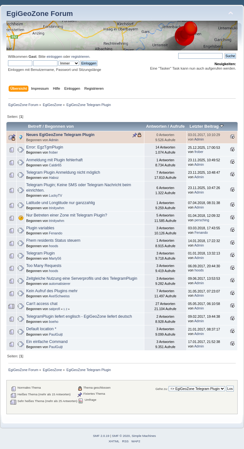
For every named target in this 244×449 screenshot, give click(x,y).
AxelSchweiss (59, 296)
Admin (53, 140)
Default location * (41, 329)
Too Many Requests (43, 265)
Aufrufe (177, 126)
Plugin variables (40, 228)
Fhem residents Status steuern (53, 240)
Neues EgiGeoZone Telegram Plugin (60, 135)
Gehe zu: (162, 389)
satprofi (54, 309)
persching (201, 220)
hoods (53, 246)
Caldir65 (55, 165)
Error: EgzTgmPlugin (44, 147)
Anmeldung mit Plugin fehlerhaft (54, 160)
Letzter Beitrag (206, 126)
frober (53, 152)
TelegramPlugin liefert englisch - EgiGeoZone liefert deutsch (79, 316)
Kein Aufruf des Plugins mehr (52, 291)
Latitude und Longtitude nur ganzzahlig (60, 203)
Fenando (55, 233)
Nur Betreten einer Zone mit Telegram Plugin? (66, 215)
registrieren (80, 56)
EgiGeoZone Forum (39, 14)
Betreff (35, 126)
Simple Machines (144, 436)
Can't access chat (41, 303)
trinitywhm (56, 208)
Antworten (156, 126)
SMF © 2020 (121, 436)
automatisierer (59, 283)
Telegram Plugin (40, 253)
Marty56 (55, 258)
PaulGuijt (56, 334)
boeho (53, 321)
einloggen (54, 56)
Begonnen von (59, 126)
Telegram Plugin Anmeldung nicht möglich (63, 172)
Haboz (54, 177)
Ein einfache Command (47, 341)
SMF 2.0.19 (101, 436)
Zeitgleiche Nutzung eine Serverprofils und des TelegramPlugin (81, 278)
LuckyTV (55, 195)
